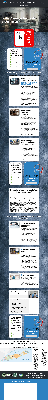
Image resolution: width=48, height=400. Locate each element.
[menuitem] (11, 2)
